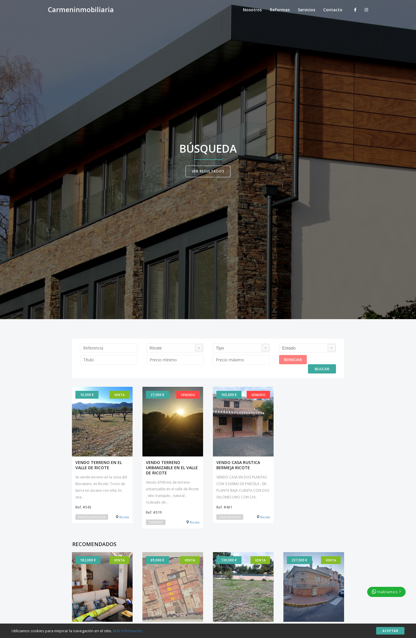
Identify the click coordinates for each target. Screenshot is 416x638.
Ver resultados (208, 171)
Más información (127, 630)
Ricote (122, 517)
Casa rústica (230, 517)
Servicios (306, 9)
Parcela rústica (91, 517)
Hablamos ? (386, 591)
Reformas (280, 9)
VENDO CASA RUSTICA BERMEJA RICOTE (238, 465)
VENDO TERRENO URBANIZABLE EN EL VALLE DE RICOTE (172, 468)
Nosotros (252, 9)
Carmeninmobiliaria (81, 9)
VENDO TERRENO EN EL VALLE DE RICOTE (98, 465)
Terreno (155, 522)
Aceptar (390, 631)
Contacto (332, 9)
